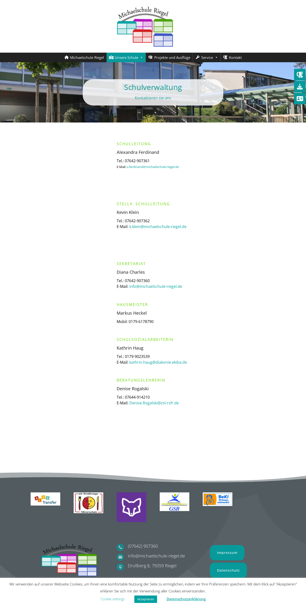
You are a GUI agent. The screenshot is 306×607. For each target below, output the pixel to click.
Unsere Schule (129, 57)
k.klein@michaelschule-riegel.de (157, 226)
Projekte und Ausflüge (172, 57)
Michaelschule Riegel (87, 57)
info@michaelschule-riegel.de (155, 286)
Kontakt (235, 57)
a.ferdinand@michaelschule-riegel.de (153, 167)
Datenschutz (228, 570)
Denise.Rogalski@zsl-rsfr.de (154, 403)
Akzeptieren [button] (145, 599)
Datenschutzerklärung (186, 598)
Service (209, 57)
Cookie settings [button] (113, 598)
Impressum (227, 552)
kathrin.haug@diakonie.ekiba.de (158, 362)
